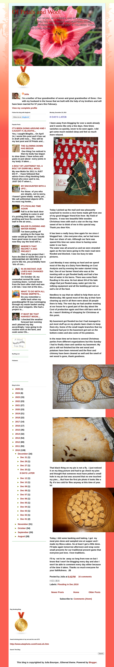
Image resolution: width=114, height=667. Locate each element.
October (22, 528)
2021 (17, 405)
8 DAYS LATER (58, 117)
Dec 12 (24, 478)
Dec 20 (24, 469)
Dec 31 (24, 457)
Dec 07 (24, 494)
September (23, 532)
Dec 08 (24, 490)
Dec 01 (24, 519)
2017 (17, 422)
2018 (17, 417)
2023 (17, 397)
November (23, 524)
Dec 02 (24, 515)
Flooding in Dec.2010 (68, 584)
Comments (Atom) (83, 599)
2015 (17, 430)
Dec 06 (24, 498)
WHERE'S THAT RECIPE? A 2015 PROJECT (29, 248)
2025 (17, 389)
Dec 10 (24, 482)
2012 (17, 442)
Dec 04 (24, 507)
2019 (17, 413)
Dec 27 (24, 465)
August (21, 536)
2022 (17, 401)
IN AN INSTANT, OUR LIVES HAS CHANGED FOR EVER (32, 271)
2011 (17, 446)
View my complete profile (24, 108)
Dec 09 (24, 486)
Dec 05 (24, 503)
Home (76, 592)
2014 (17, 434)
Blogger (92, 662)
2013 (17, 438)
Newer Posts (57, 592)
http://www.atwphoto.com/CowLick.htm (29, 644)
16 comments (85, 576)
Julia (26, 94)
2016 (17, 426)
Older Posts (94, 592)
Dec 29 (24, 461)
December (23, 454)
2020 (17, 409)
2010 (17, 450)
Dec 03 (24, 511)
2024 (17, 393)
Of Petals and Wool (36, 11)
